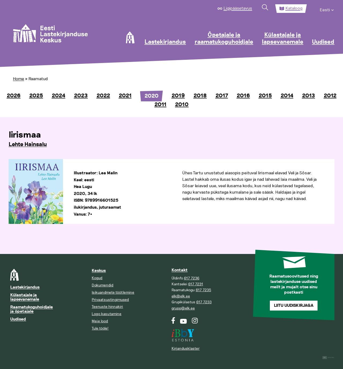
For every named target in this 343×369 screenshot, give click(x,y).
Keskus (99, 271)
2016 (243, 95)
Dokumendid (102, 285)
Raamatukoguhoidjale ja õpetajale (31, 309)
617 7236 (191, 278)
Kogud (97, 278)
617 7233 (204, 302)
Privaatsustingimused (110, 299)
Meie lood (100, 321)
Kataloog (294, 8)
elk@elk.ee (181, 296)
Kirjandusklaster (186, 348)
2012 (330, 95)
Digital (328, 357)
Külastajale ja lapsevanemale (282, 39)
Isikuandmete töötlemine (113, 292)
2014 (287, 95)
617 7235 (203, 290)
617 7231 (195, 284)
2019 (178, 95)
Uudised (323, 42)
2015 (265, 95)
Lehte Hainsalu (28, 144)
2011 (160, 104)
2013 (308, 95)
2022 (103, 95)
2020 (151, 96)
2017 (221, 95)
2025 (36, 95)
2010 (182, 104)
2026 (14, 95)
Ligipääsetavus (237, 8)
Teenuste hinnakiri (107, 306)
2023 (81, 95)
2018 (200, 95)
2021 (125, 95)
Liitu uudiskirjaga (294, 305)
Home (18, 79)
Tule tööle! (100, 328)
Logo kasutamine (106, 314)
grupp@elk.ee (183, 308)
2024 (58, 95)
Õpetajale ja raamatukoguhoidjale (224, 39)
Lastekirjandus (165, 42)
